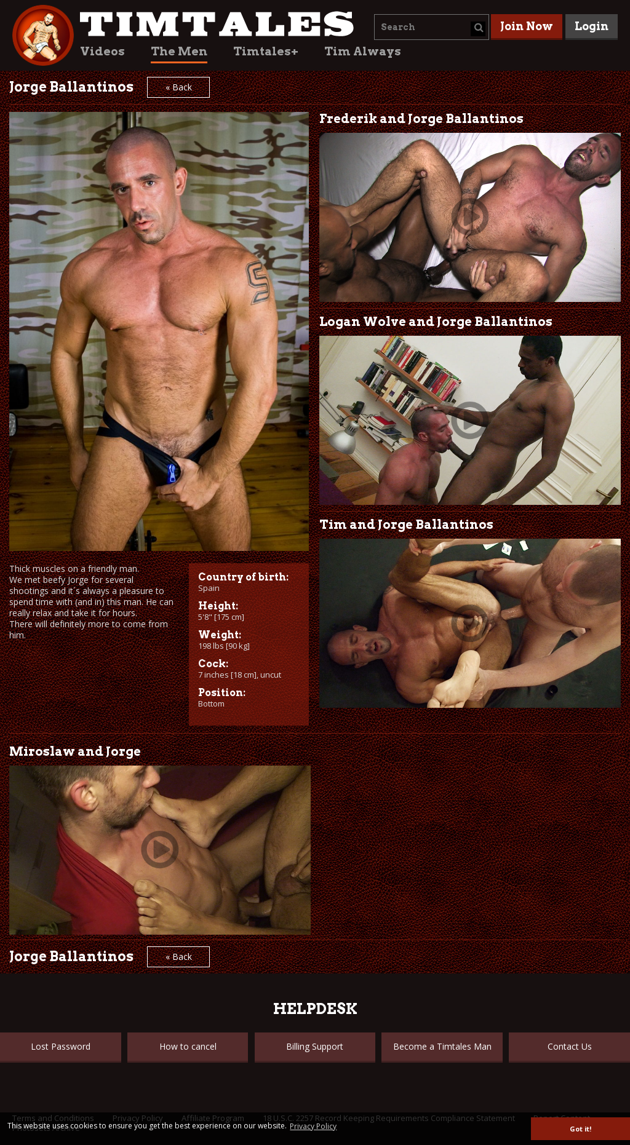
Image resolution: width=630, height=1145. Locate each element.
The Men (179, 51)
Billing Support (314, 1046)
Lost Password (60, 1046)
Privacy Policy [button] (313, 1126)
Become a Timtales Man (442, 1046)
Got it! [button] (580, 1128)
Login (591, 26)
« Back (178, 87)
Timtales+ (265, 51)
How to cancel (188, 1046)
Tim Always (362, 51)
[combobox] (431, 27)
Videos (102, 51)
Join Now (526, 26)
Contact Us (570, 1046)
